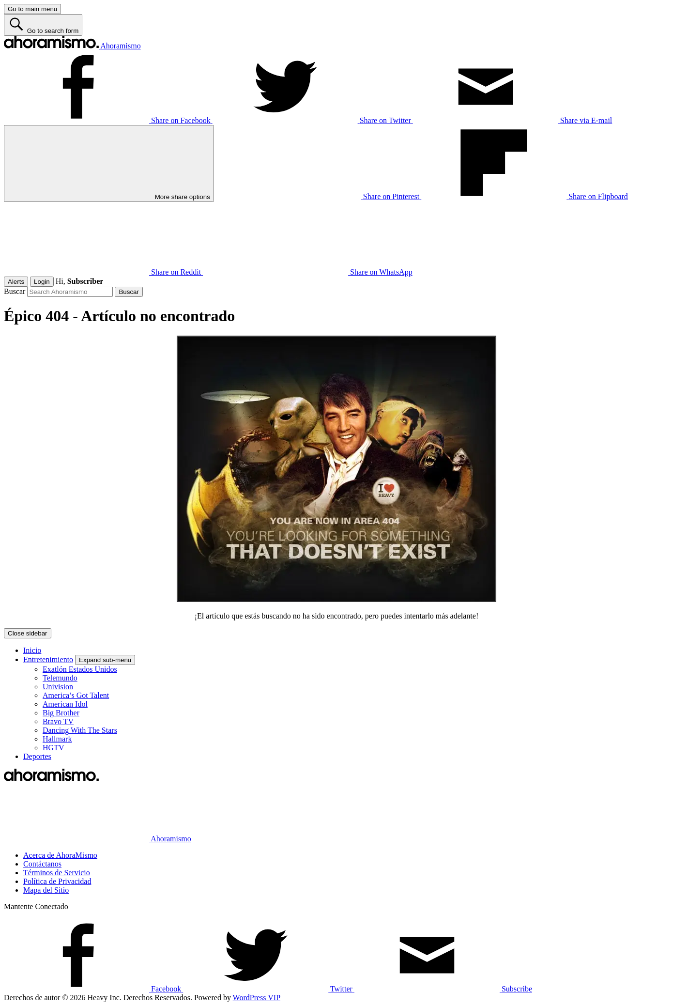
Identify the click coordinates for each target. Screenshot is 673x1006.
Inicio (32, 650)
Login (42, 281)
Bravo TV (58, 721)
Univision (58, 686)
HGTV (53, 747)
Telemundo (60, 678)
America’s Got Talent (76, 695)
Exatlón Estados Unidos (80, 669)
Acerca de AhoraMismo (60, 855)
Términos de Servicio (56, 872)
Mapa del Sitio (46, 890)
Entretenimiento (48, 659)
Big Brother (61, 713)
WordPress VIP (256, 997)
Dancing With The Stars (80, 730)
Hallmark (57, 739)
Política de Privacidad (57, 881)
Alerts (16, 281)
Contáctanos (42, 864)
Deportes (37, 756)
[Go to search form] (43, 25)
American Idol (65, 704)
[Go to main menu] (32, 9)
